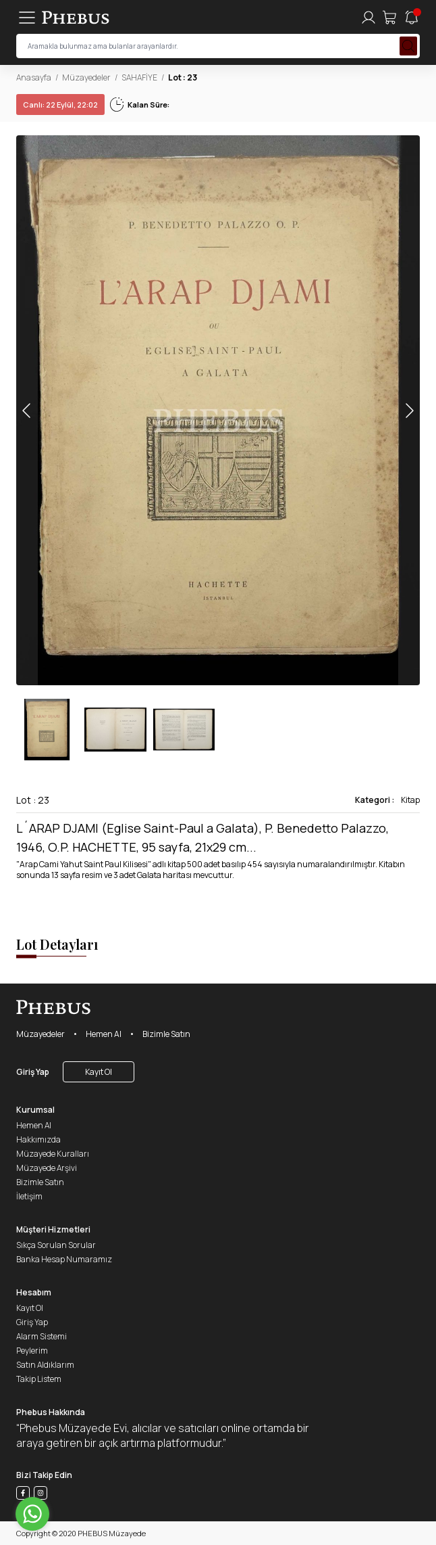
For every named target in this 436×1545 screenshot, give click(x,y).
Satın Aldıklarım (45, 1364)
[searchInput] (218, 46)
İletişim (29, 1196)
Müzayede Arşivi (46, 1168)
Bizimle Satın (166, 1034)
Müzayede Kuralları (52, 1153)
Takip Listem (38, 1379)
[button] (409, 410)
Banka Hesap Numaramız (64, 1259)
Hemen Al (103, 1034)
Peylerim (32, 1350)
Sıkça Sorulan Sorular (56, 1245)
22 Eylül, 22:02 (60, 104)
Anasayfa (33, 77)
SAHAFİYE (139, 77)
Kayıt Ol (98, 1072)
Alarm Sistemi (41, 1336)
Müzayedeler (86, 77)
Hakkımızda (38, 1139)
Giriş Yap (32, 1072)
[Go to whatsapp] (32, 1514)
